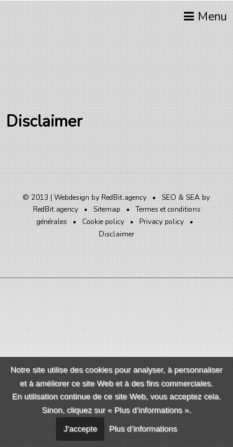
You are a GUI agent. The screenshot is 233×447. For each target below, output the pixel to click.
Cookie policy (103, 222)
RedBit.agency (124, 197)
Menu (204, 16)
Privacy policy (161, 222)
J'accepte (80, 428)
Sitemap (107, 209)
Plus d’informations (143, 428)
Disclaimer (116, 234)
